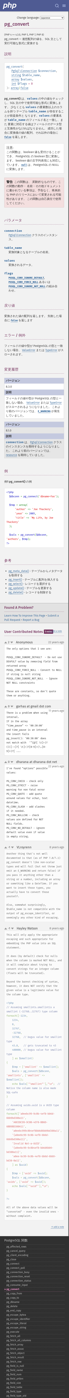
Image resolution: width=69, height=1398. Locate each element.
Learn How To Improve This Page (24, 615)
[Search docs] (56, 5)
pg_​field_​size (13, 1383)
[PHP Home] (10, 5)
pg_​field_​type (13, 1391)
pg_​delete (12, 1306)
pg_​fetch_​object (15, 1353)
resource (11, 455)
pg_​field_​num (13, 1374)
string (16, 75)
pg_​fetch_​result (15, 1357)
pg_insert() (15, 579)
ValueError (28, 350)
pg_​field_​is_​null (15, 1365)
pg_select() (16, 584)
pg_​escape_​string (16, 1327)
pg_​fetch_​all (13, 1336)
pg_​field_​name (14, 1370)
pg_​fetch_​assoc (15, 1348)
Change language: (28, 17)
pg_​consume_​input (17, 1285)
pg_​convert (12, 1289)
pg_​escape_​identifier (18, 1319)
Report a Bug (31, 620)
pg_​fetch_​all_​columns (18, 1340)
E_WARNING (44, 411)
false (24, 88)
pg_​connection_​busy (17, 1272)
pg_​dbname (13, 1302)
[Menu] (64, 5)
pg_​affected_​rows (16, 1246)
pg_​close (11, 1259)
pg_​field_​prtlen (14, 1378)
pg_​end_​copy (13, 1310)
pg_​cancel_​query (15, 1250)
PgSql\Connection (24, 71)
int (13, 83)
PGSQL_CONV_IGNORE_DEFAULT (26, 277)
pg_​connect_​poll (15, 1268)
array (15, 79)
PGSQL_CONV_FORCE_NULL (23, 282)
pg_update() (16, 588)
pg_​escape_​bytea (16, 1314)
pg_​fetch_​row (13, 1361)
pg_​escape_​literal (16, 1323)
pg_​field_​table (14, 1387)
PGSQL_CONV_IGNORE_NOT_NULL (27, 286)
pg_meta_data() (19, 571)
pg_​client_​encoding (17, 1255)
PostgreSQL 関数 (16, 1240)
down (11, 642)
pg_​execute (12, 1331)
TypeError (51, 350)
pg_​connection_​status (18, 1280)
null (24, 164)
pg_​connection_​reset (18, 1276)
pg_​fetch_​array (14, 1344)
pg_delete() (16, 592)
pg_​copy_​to (12, 1297)
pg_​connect (12, 1263)
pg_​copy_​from (14, 1293)
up (6, 642)
